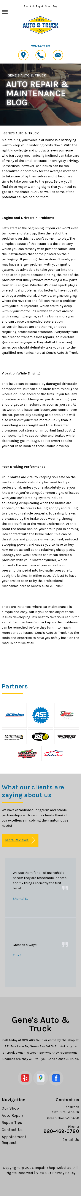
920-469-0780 (32, 1040)
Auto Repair (12, 1115)
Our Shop (10, 1108)
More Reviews (20, 840)
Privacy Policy (63, 1173)
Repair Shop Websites (53, 1168)
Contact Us (12, 1129)
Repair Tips (12, 1122)
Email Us (70, 1140)
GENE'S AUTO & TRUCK (27, 75)
